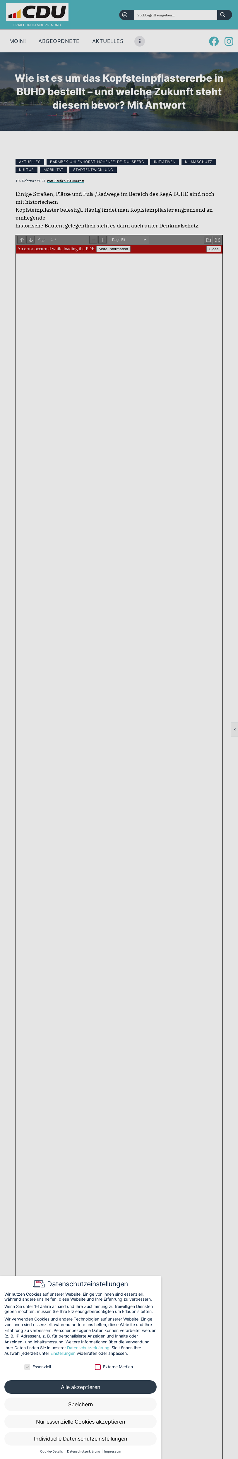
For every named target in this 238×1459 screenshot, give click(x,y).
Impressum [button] (112, 1451)
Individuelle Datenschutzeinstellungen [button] (80, 1439)
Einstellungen (63, 1353)
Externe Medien (114, 1366)
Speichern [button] (80, 1404)
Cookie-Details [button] (52, 1451)
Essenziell (37, 1366)
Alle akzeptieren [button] (80, 1387)
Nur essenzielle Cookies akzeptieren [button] (80, 1422)
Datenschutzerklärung (88, 1347)
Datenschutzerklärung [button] (84, 1451)
